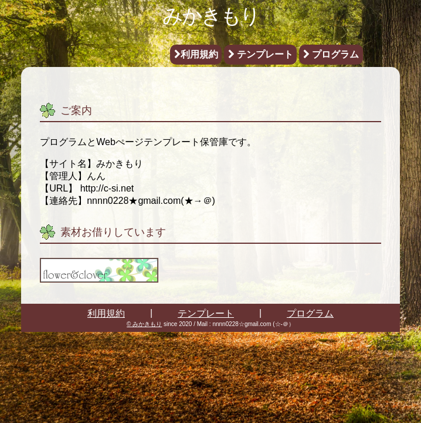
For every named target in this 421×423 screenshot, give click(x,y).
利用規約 (196, 54)
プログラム (331, 54)
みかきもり (210, 16)
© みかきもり (144, 324)
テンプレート (260, 54)
